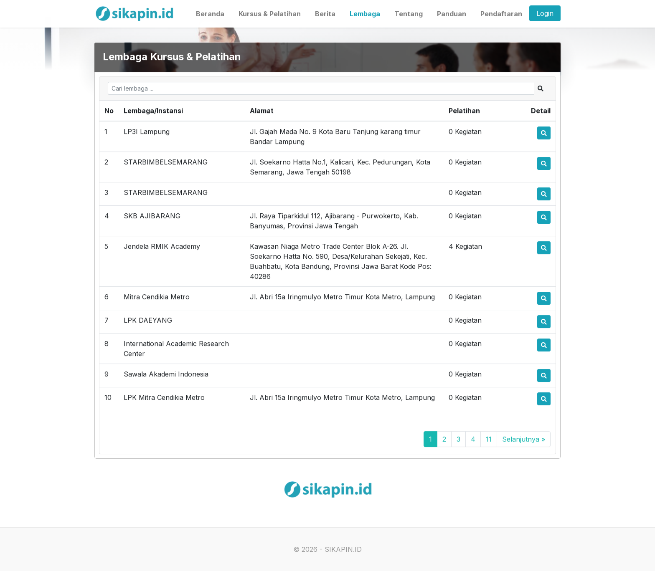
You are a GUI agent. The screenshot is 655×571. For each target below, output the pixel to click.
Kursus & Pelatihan (270, 13)
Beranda (210, 13)
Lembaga (365, 13)
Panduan (451, 13)
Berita (325, 13)
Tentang (408, 13)
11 (489, 439)
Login (544, 13)
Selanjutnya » (523, 439)
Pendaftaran (501, 13)
